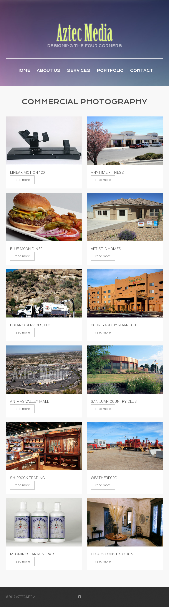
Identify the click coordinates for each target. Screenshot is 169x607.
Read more (22, 180)
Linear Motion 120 (27, 172)
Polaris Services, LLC (30, 325)
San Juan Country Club (114, 401)
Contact (141, 70)
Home (23, 70)
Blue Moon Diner (26, 249)
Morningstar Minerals (33, 554)
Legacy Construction (112, 554)
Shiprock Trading (27, 478)
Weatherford (104, 478)
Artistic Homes (106, 249)
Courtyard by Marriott (114, 325)
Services (78, 70)
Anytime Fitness (107, 172)
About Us (48, 70)
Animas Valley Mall (29, 401)
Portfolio (110, 70)
